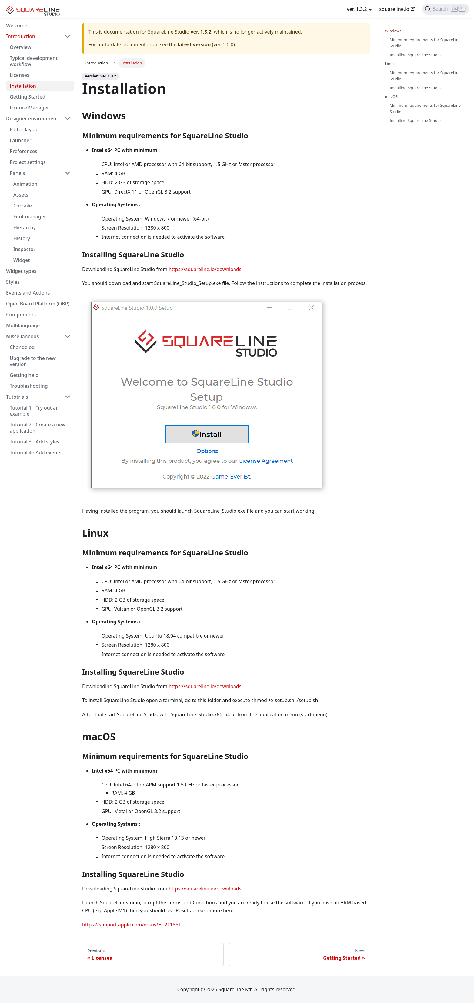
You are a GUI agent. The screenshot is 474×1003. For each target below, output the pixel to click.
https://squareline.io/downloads (205, 269)
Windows (393, 31)
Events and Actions (28, 292)
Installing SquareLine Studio (415, 54)
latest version (194, 44)
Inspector (24, 249)
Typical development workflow (34, 61)
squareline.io (397, 9)
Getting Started (27, 96)
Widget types (21, 271)
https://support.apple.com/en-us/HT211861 (131, 924)
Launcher (21, 140)
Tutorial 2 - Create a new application (38, 427)
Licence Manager (29, 107)
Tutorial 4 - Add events (35, 452)
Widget (21, 260)
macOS (391, 96)
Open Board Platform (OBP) (37, 303)
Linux (390, 63)
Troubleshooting (29, 386)
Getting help (24, 375)
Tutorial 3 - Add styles (34, 441)
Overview (20, 47)
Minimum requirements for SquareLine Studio (425, 43)
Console (22, 205)
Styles (13, 282)
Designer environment (32, 118)
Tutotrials (17, 397)
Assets (20, 194)
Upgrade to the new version (33, 361)
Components (21, 314)
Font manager (29, 216)
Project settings (28, 162)
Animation (25, 184)
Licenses (19, 75)
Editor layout (24, 129)
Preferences (23, 151)
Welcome (16, 25)
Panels (17, 173)
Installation (23, 86)
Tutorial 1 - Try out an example (34, 410)
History (21, 238)
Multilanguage (23, 325)
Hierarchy (24, 227)
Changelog (22, 347)
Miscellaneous (22, 336)
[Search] (445, 9)
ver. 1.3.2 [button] (357, 9)
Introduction (20, 36)
